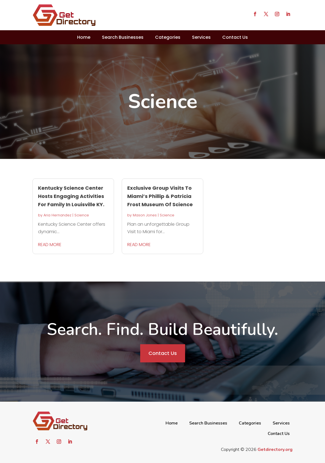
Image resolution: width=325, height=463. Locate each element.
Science (81, 215)
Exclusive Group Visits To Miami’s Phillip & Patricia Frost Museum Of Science (160, 196)
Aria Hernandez (57, 215)
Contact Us (235, 37)
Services (201, 37)
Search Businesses (122, 37)
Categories (167, 37)
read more (49, 244)
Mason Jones (145, 215)
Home (83, 37)
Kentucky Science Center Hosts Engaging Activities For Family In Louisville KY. (71, 196)
